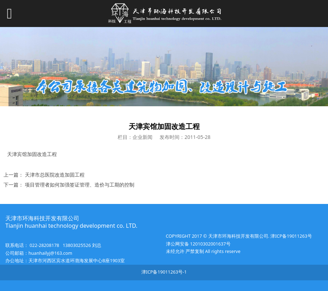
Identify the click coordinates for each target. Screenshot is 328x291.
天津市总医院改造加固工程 (55, 174)
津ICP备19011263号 (290, 236)
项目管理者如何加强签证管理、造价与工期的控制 (79, 184)
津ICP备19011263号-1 (164, 272)
